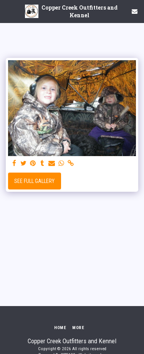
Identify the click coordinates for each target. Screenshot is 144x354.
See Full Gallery (34, 181)
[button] (8, 11)
